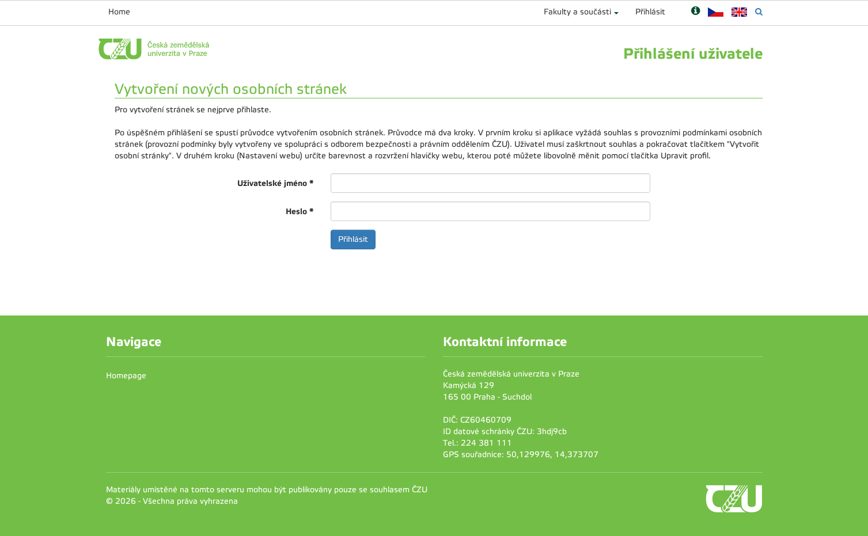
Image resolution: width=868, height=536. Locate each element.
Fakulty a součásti (577, 11)
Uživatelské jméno (275, 183)
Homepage (126, 375)
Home (119, 11)
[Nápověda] (695, 11)
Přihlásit (650, 11)
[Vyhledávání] (759, 11)
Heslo (299, 211)
